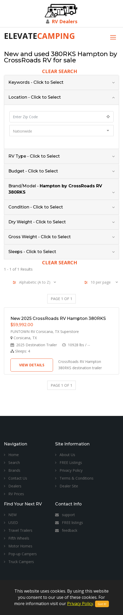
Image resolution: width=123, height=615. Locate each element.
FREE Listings (68, 462)
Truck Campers (19, 561)
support (65, 514)
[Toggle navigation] (113, 36)
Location (34, 97)
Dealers (12, 485)
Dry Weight (37, 221)
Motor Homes (18, 546)
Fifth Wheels (16, 538)
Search (12, 462)
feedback (66, 530)
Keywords (35, 82)
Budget (33, 171)
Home (11, 454)
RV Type (34, 156)
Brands (12, 470)
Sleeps (32, 251)
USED (11, 522)
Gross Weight (39, 236)
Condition (35, 207)
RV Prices (14, 493)
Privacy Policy (69, 470)
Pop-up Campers (20, 553)
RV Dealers (64, 21)
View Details (31, 364)
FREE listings (69, 522)
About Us (65, 454)
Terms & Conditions (74, 478)
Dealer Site (66, 485)
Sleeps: (20, 351)
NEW (10, 514)
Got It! (102, 604)
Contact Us (15, 478)
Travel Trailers (18, 530)
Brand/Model (55, 189)
